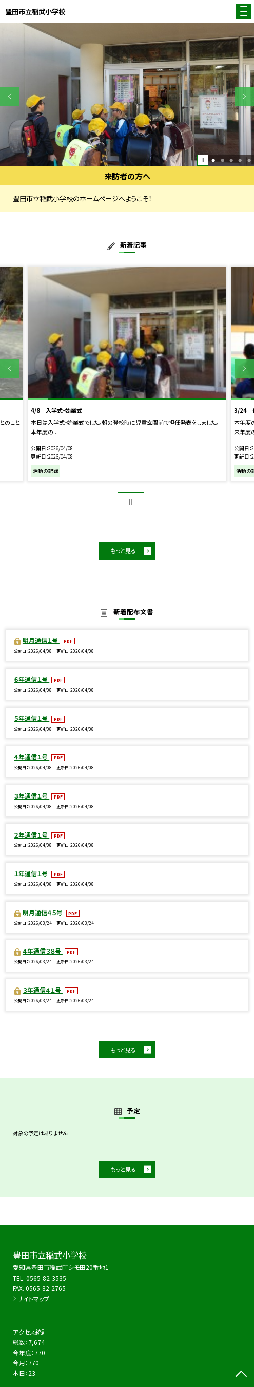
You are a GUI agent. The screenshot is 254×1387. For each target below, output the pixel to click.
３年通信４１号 (43, 989)
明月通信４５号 (43, 912)
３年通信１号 (31, 795)
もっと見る (123, 550)
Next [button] (244, 96)
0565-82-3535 (46, 1278)
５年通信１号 (31, 718)
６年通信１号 (31, 679)
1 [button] (213, 160)
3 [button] (231, 160)
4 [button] (240, 160)
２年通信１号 (31, 834)
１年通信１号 (31, 873)
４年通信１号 (31, 756)
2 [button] (222, 160)
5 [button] (249, 160)
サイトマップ (33, 1298)
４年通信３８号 (43, 950)
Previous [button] (9, 96)
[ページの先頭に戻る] (241, 1374)
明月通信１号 (41, 640)
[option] (127, 94)
